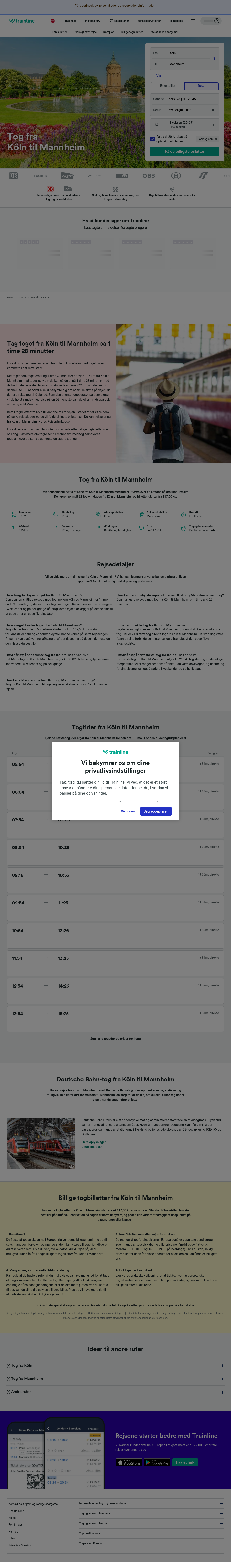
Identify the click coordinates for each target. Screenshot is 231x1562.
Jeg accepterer (156, 811)
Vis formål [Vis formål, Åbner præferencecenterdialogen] (128, 811)
